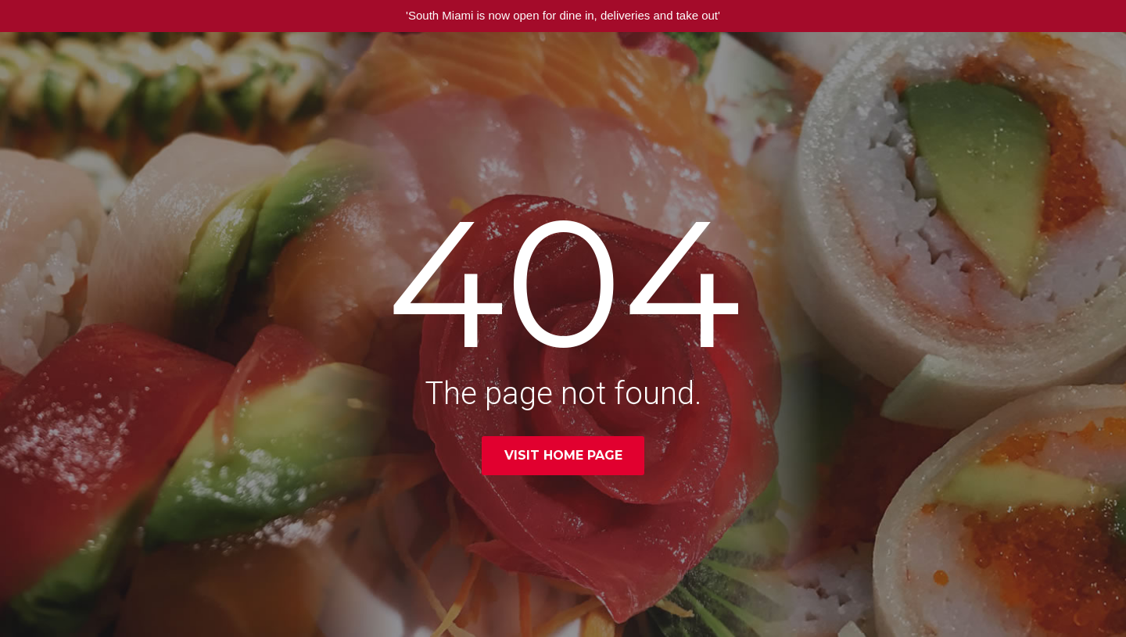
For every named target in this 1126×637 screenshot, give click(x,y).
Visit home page (563, 455)
